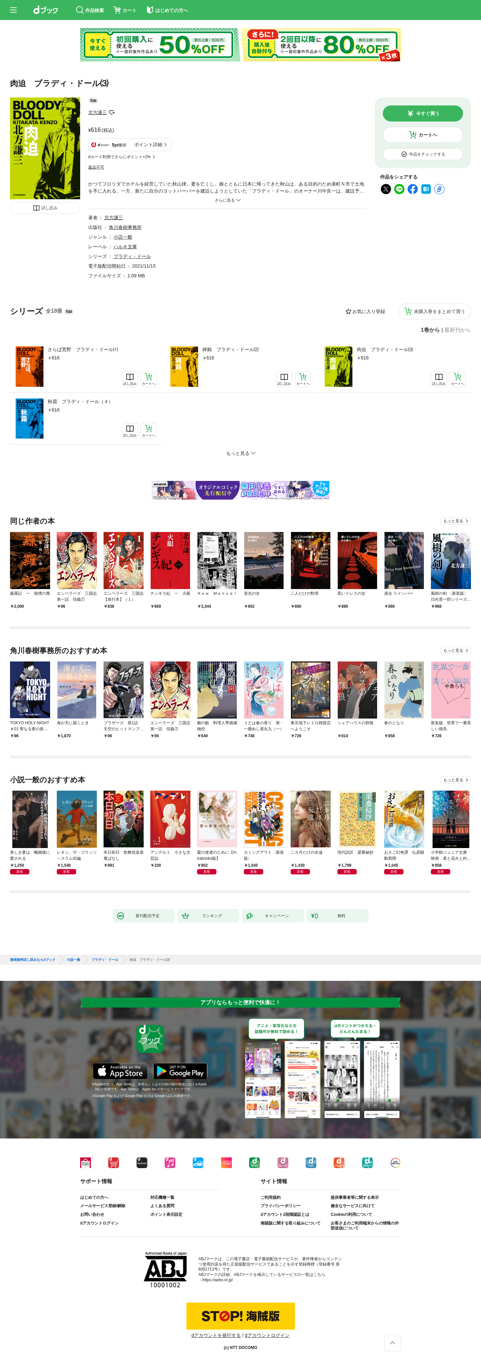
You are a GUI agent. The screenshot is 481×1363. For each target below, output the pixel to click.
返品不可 (96, 167)
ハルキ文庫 (125, 246)
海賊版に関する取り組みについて (291, 1223)
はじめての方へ (94, 1197)
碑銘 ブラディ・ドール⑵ (230, 349)
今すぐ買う (428, 113)
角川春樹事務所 (125, 227)
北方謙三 (97, 112)
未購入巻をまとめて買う (439, 311)
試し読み (49, 208)
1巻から (430, 330)
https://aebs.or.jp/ (217, 1280)
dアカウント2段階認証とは (285, 1214)
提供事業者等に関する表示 (355, 1197)
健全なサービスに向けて (353, 1205)
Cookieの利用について (351, 1214)
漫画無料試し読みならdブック (32, 960)
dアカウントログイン (99, 1223)
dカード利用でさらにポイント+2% (119, 157)
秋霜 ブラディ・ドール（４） (80, 401)
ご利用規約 (271, 1197)
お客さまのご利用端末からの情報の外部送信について (365, 1226)
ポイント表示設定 (166, 1214)
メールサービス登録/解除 (102, 1205)
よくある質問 (162, 1205)
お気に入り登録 (368, 311)
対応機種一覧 (162, 1197)
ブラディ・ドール (132, 256)
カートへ (428, 135)
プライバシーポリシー (281, 1205)
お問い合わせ (92, 1214)
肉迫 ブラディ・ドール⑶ (385, 349)
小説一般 (123, 237)
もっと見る (453, 521)
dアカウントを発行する (216, 1335)
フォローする (111, 112)
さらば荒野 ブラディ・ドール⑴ (83, 349)
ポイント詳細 (148, 144)
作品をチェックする (427, 154)
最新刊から (457, 330)
